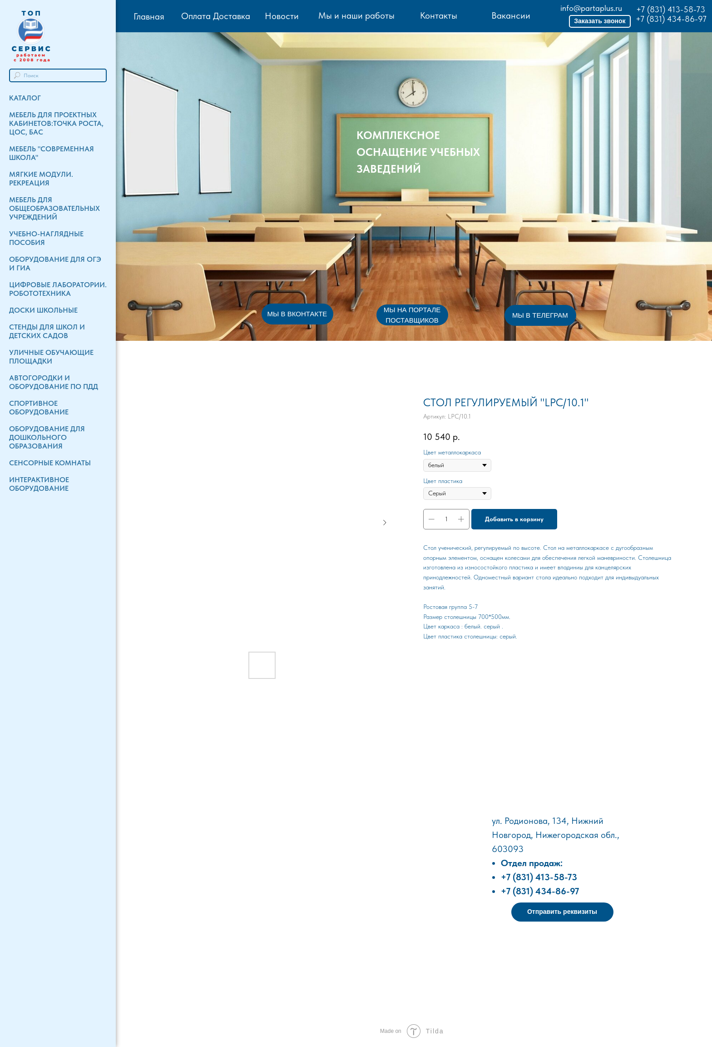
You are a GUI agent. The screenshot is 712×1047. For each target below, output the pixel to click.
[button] (600, 21)
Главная (149, 16)
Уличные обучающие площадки (51, 356)
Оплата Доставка (215, 15)
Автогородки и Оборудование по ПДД (53, 382)
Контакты (438, 15)
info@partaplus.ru (591, 8)
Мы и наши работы (356, 15)
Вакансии (510, 15)
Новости (282, 15)
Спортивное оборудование (39, 407)
